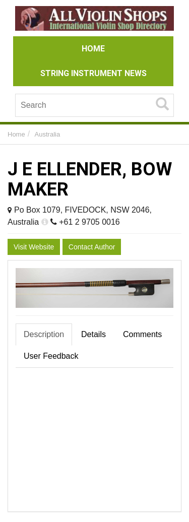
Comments (142, 334)
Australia (47, 134)
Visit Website (34, 247)
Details (93, 334)
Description (44, 334)
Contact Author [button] (92, 247)
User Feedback (51, 356)
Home (16, 134)
